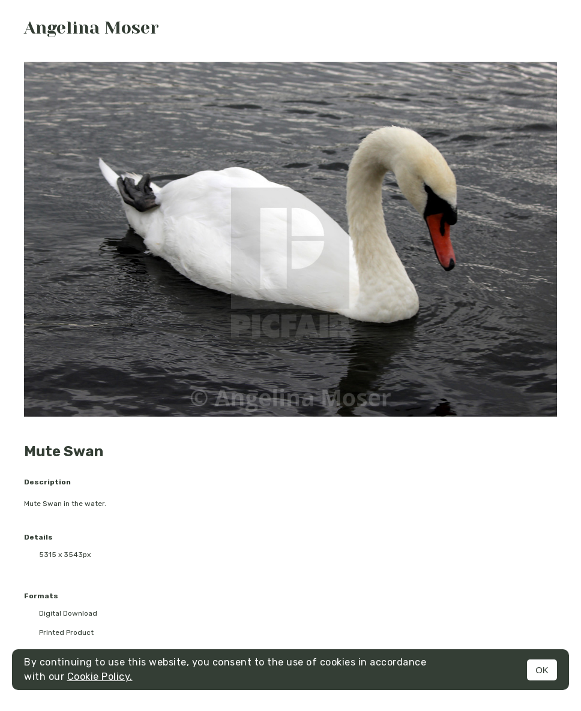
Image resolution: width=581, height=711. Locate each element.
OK (542, 670)
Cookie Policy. (100, 676)
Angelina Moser (91, 28)
